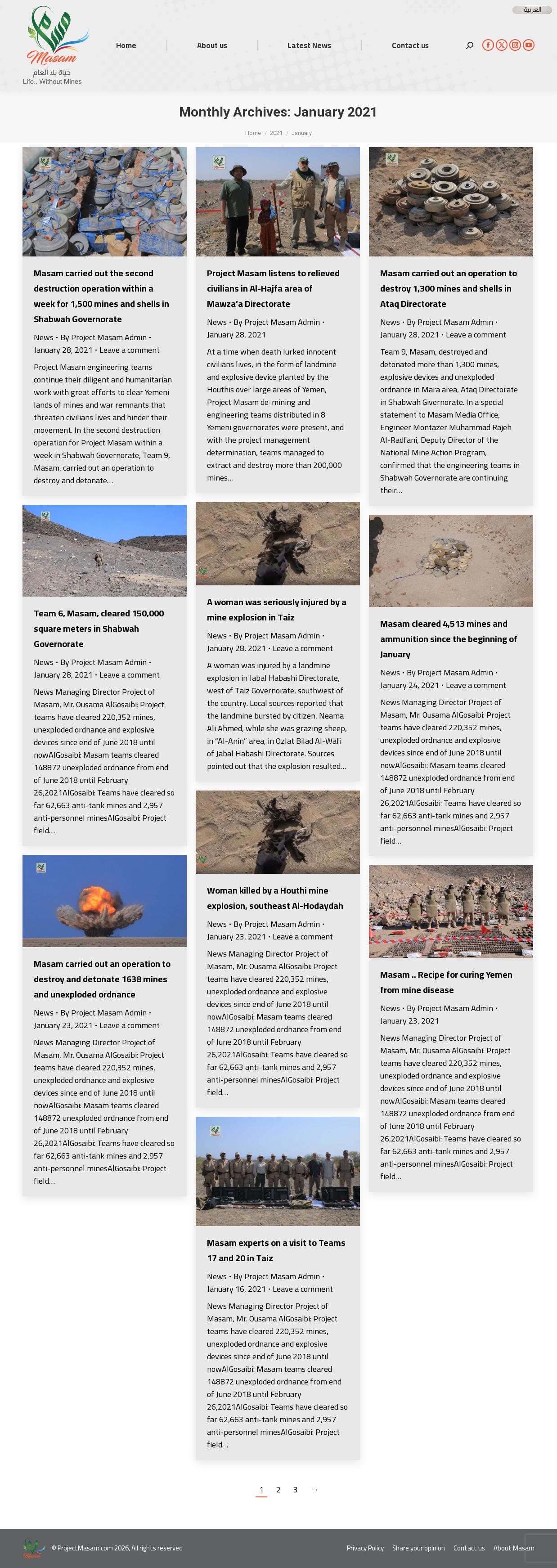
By (103, 337)
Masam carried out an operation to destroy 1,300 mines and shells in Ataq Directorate (448, 288)
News (44, 337)
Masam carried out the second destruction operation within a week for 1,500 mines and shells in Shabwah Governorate (101, 296)
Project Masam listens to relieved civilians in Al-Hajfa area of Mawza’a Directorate (273, 288)
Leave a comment (129, 350)
